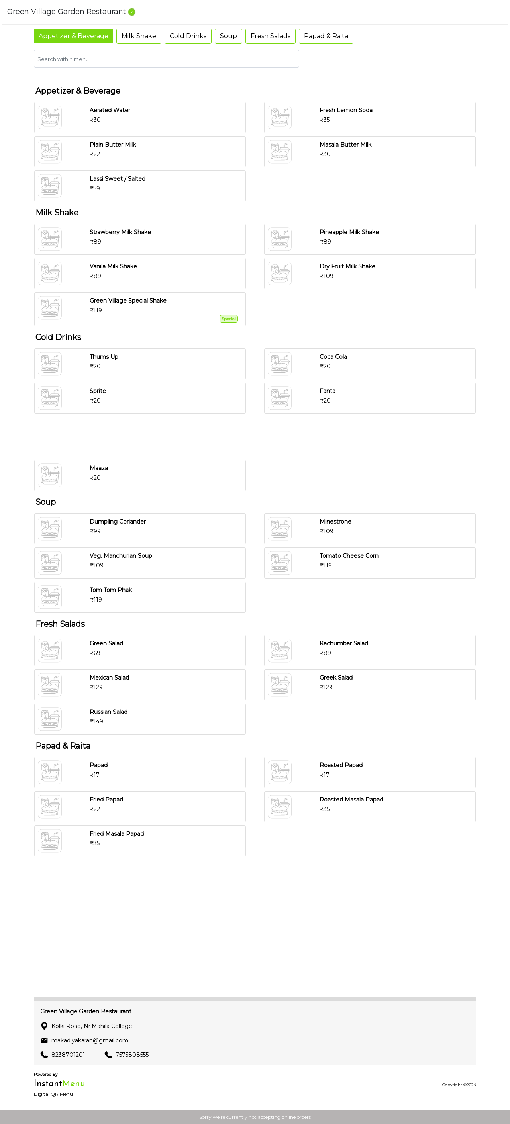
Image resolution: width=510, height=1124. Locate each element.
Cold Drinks (188, 36)
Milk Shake (139, 36)
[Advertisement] (258, 437)
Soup (228, 36)
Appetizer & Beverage (73, 36)
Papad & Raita (326, 36)
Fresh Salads (270, 36)
